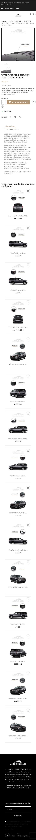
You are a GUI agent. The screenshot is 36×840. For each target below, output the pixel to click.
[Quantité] (3, 102)
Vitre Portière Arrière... (18, 253)
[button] (31, 14)
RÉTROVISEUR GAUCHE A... (18, 364)
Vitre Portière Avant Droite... (18, 550)
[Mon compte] (33, 14)
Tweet (15, 117)
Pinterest (20, 117)
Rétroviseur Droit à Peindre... (18, 736)
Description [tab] (10, 126)
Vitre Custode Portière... (18, 290)
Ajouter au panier (18, 102)
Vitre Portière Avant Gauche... (18, 439)
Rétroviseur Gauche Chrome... (18, 698)
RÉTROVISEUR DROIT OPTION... (18, 587)
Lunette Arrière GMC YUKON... (18, 216)
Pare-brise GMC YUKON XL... (18, 327)
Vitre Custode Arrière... (18, 401)
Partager (10, 117)
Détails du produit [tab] (12, 130)
